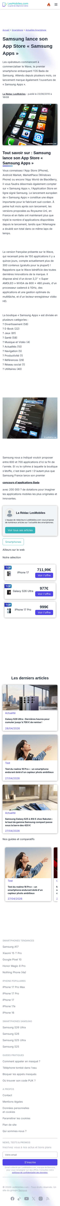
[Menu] (56, 4)
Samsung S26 (11, 1033)
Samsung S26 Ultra (14, 1027)
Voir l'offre (44, 575)
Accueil (6, 30)
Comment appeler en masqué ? (21, 1061)
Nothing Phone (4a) (14, 972)
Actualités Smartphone (36, 30)
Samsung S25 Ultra (14, 1040)
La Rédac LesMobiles (14, 94)
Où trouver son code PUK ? (19, 1080)
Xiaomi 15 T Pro (12, 953)
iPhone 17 (8, 999)
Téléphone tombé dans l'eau (20, 1067)
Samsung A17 (11, 946)
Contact (7, 1095)
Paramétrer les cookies (16, 1118)
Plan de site (9, 1124)
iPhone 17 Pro (11, 993)
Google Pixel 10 (12, 959)
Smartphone (17, 30)
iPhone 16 (8, 1012)
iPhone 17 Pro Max (14, 987)
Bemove (22, 1190)
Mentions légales (13, 1101)
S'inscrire (30, 1162)
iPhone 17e (9, 1006)
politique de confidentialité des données (30, 1172)
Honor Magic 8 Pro (14, 965)
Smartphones (13, 541)
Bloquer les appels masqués (19, 1074)
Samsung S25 (11, 1046)
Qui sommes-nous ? (14, 1131)
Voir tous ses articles (20, 530)
